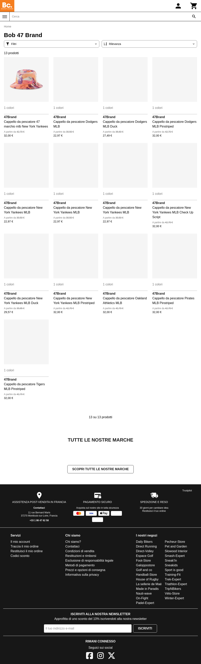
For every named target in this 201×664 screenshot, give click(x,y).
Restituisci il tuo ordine (154, 511)
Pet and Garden (176, 546)
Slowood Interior (176, 551)
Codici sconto (20, 556)
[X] (111, 656)
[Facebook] (89, 656)
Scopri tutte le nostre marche (100, 469)
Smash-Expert (175, 556)
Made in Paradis (147, 589)
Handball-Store (146, 575)
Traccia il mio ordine (25, 546)
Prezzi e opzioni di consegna (85, 570)
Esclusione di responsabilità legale (89, 561)
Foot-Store (143, 561)
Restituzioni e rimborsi (80, 556)
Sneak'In (171, 561)
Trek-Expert (173, 579)
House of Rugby (147, 579)
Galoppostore (145, 565)
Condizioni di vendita (79, 551)
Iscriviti (145, 628)
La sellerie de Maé (149, 584)
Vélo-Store (172, 594)
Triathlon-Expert (176, 584)
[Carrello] (194, 6)
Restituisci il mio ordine (27, 551)
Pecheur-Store (175, 542)
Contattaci (39, 508)
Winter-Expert (174, 598)
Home (7, 26)
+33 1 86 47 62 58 (39, 520)
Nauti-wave (144, 594)
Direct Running (146, 546)
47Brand (10, 117)
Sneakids (171, 565)
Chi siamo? (73, 542)
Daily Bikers (144, 542)
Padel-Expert (145, 603)
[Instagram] (100, 656)
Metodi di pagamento (80, 565)
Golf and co (144, 570)
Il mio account (20, 542)
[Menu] (4, 16)
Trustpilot (187, 491)
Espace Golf (144, 556)
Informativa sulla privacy (82, 575)
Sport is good (174, 570)
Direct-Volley (145, 551)
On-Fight (142, 598)
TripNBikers (173, 589)
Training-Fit (173, 575)
